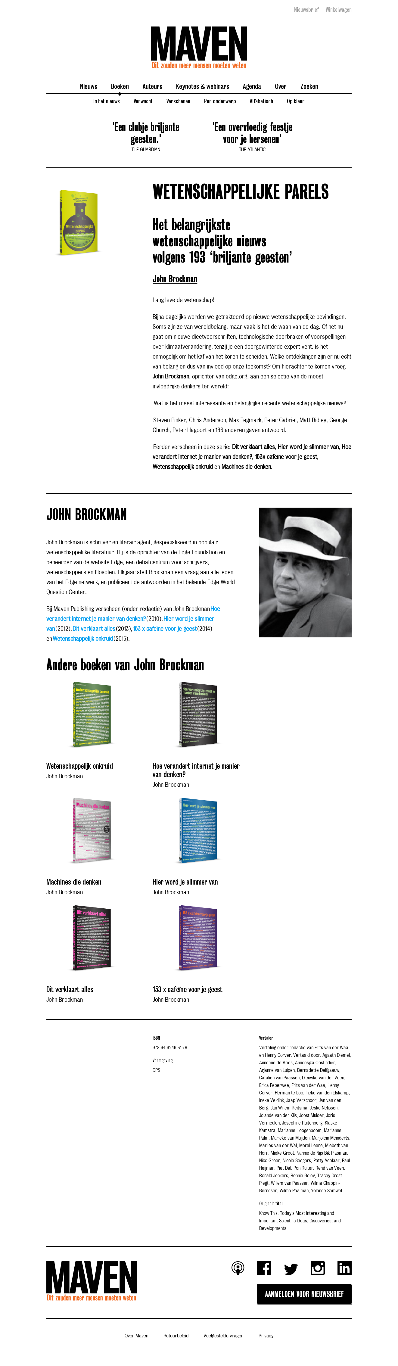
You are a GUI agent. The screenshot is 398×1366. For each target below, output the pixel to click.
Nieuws (88, 86)
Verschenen (178, 101)
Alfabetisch (261, 101)
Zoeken (309, 86)
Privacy (266, 1335)
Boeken (120, 86)
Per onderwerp (220, 101)
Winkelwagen (339, 9)
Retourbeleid (175, 1335)
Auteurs (152, 86)
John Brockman (175, 279)
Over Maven (136, 1335)
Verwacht (143, 101)
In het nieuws (106, 101)
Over (281, 86)
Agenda (252, 86)
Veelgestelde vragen (224, 1335)
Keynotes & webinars (202, 86)
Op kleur (296, 101)
